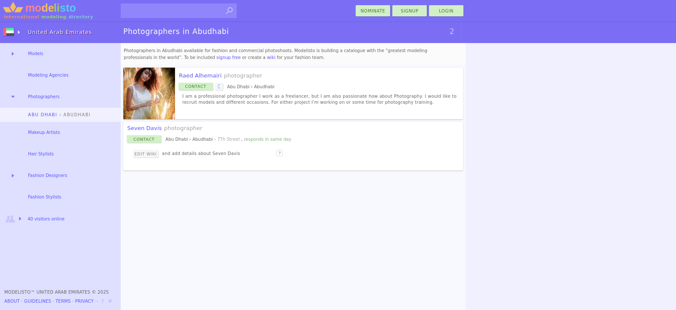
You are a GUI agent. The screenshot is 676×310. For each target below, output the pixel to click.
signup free (228, 57)
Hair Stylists (41, 154)
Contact (196, 86)
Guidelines (37, 301)
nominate (373, 11)
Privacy (84, 301)
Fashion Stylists (44, 197)
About (12, 301)
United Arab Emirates (60, 32)
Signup (410, 11)
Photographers (43, 96)
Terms (63, 301)
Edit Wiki (145, 154)
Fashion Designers (47, 175)
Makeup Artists (44, 132)
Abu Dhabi (42, 114)
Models (35, 53)
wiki (271, 57)
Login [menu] (446, 11)
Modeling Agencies (48, 75)
